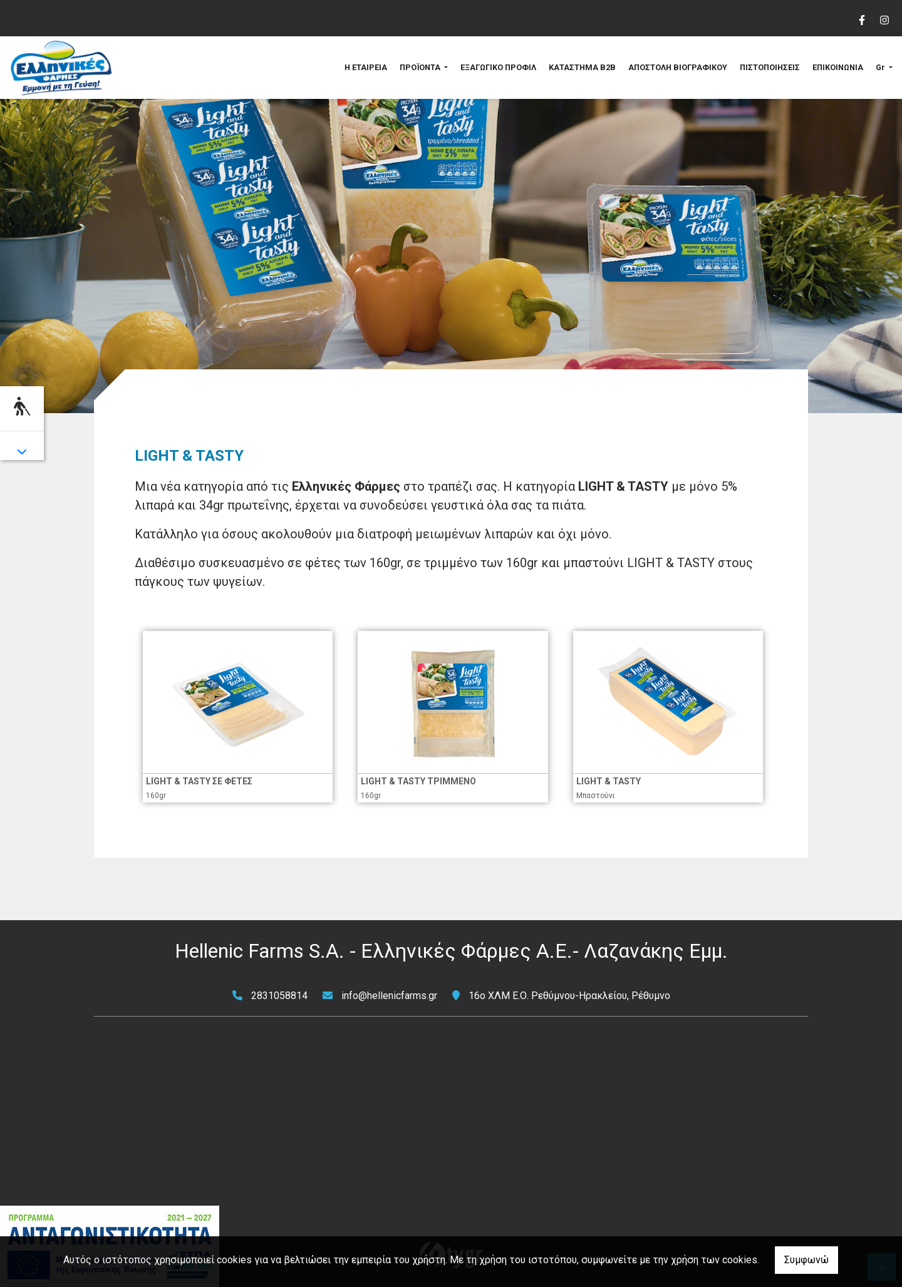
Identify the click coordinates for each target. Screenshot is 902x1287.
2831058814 (279, 996)
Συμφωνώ (806, 1260)
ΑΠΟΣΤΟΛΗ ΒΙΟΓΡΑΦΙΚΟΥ (677, 67)
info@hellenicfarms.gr (389, 996)
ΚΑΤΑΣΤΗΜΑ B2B (582, 67)
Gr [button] (881, 67)
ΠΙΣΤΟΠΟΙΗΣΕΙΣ (770, 67)
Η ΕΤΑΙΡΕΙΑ (366, 67)
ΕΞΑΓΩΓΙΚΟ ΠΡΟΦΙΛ (498, 67)
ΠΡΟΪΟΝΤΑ (421, 67)
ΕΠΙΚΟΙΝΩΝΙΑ (837, 67)
